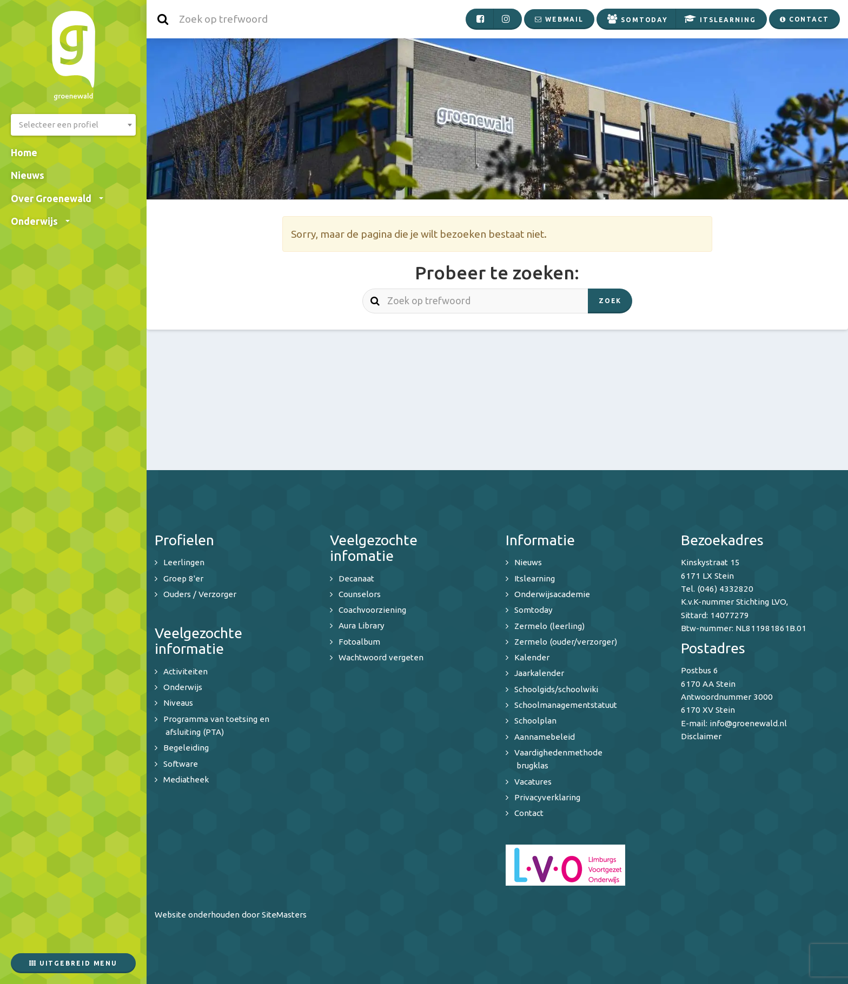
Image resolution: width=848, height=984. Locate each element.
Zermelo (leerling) (549, 626)
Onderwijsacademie (552, 594)
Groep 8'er (183, 578)
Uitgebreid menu (73, 963)
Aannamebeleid (544, 736)
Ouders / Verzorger (199, 594)
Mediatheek (186, 779)
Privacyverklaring (547, 797)
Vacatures (533, 781)
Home (24, 152)
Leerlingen (183, 562)
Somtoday (533, 609)
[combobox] (73, 125)
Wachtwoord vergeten (381, 657)
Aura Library (362, 625)
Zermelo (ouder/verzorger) (565, 641)
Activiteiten (185, 671)
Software (180, 763)
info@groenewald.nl (748, 723)
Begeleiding (186, 747)
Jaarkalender (539, 673)
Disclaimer (701, 736)
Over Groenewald (57, 198)
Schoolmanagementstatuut (565, 704)
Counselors (360, 594)
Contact (529, 813)
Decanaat (356, 578)
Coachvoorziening (372, 609)
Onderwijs (40, 221)
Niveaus (178, 702)
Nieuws (27, 175)
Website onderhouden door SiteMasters (231, 914)
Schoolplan (535, 720)
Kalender (531, 657)
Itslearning (534, 578)
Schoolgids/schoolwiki (556, 689)
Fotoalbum (359, 641)
